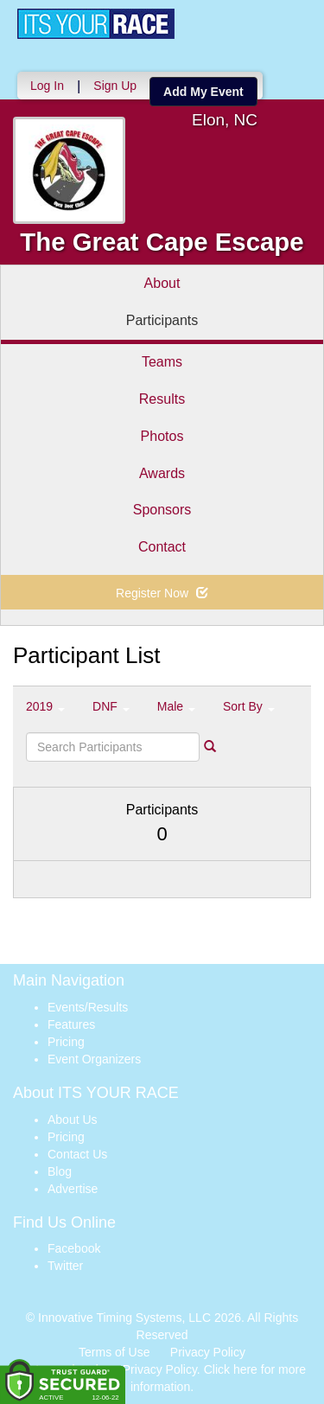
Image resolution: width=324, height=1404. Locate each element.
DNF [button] (111, 706)
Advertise (73, 1189)
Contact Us (77, 1154)
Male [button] (176, 706)
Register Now (162, 593)
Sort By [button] (249, 706)
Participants (162, 320)
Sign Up (115, 86)
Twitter (65, 1266)
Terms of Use (114, 1352)
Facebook (74, 1248)
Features (71, 1024)
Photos (162, 436)
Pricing (66, 1042)
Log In (47, 86)
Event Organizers (94, 1059)
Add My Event (203, 92)
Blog (60, 1171)
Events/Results (88, 1007)
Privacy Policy (207, 1352)
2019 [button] (45, 706)
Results (162, 399)
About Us (73, 1119)
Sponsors (162, 509)
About (162, 283)
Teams (162, 361)
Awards (162, 473)
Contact (162, 546)
